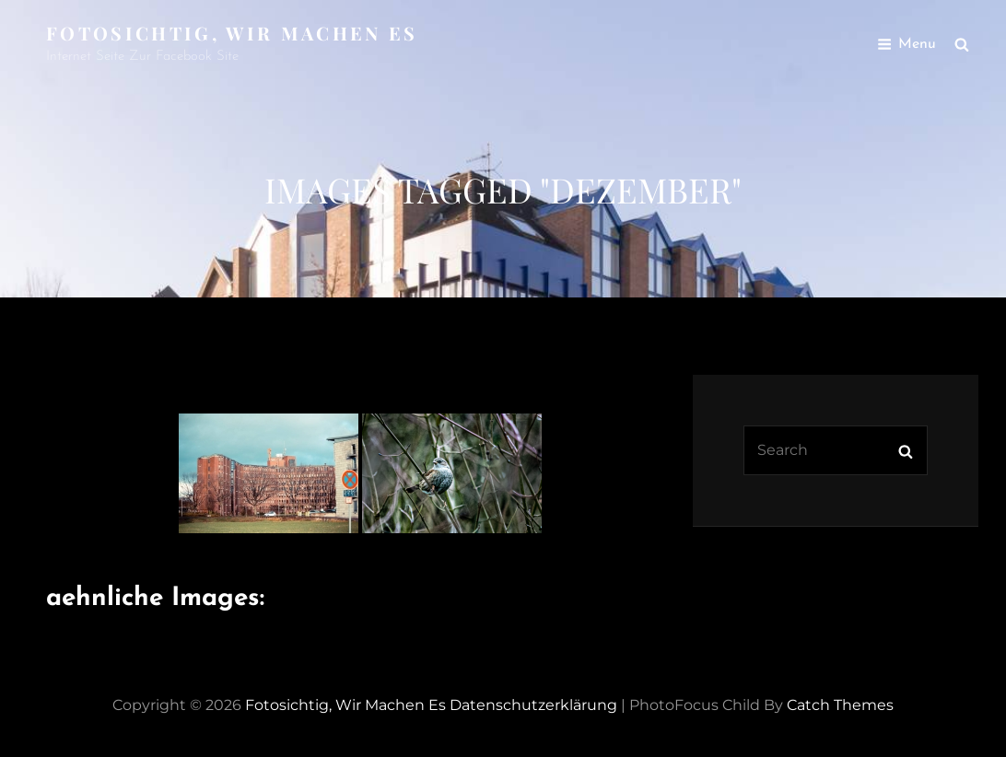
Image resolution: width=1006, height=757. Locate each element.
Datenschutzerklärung (533, 705)
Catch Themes (840, 705)
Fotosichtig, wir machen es (232, 32)
